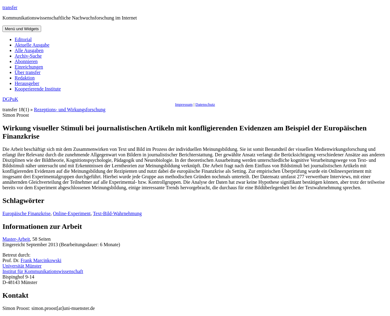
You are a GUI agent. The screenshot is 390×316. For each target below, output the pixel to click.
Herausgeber (27, 83)
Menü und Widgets (22, 29)
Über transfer (28, 72)
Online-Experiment (72, 213)
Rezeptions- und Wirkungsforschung (70, 109)
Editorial (23, 39)
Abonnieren (26, 61)
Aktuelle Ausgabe (32, 45)
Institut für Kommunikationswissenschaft (42, 271)
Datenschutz (205, 104)
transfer (9, 7)
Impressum (184, 104)
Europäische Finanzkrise (26, 213)
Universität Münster (21, 265)
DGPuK (10, 99)
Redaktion (25, 77)
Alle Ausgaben (29, 50)
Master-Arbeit (16, 239)
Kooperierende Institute (38, 88)
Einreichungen (29, 66)
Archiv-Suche (28, 56)
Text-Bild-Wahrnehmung (117, 213)
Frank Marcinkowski (41, 260)
